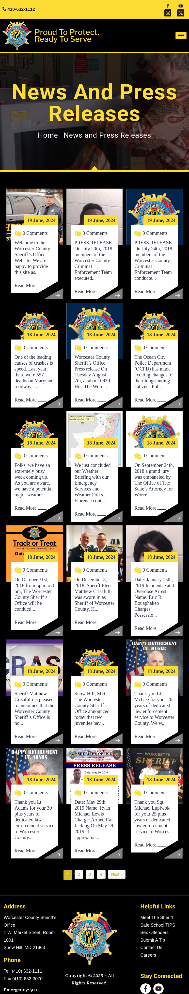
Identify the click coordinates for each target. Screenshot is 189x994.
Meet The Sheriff (156, 910)
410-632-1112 (21, 5)
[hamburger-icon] (181, 28)
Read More (25, 278)
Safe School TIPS (157, 918)
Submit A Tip (152, 933)
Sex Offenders (154, 925)
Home (48, 128)
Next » (116, 867)
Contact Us (151, 940)
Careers (148, 948)
